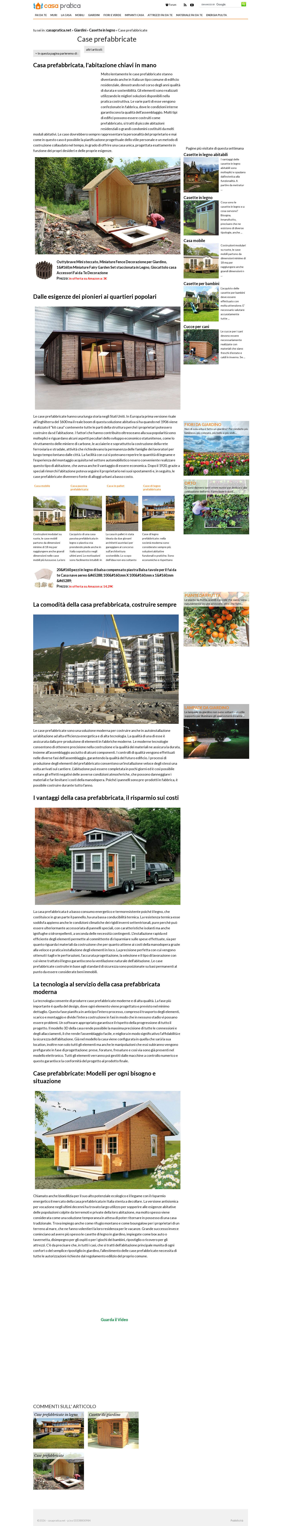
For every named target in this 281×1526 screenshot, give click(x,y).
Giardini (94, 15)
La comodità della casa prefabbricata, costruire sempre (105, 604)
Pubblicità (237, 1520)
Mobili (79, 15)
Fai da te (41, 15)
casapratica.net (58, 30)
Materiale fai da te (189, 15)
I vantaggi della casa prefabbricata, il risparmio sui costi (106, 797)
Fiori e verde (112, 15)
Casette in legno (102, 30)
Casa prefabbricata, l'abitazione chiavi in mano (94, 64)
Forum (171, 4)
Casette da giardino (104, 1415)
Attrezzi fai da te (160, 15)
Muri (53, 15)
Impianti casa (134, 15)
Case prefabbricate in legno (56, 1415)
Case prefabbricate (49, 1455)
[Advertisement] (79, 25)
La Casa (66, 15)
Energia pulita (216, 15)
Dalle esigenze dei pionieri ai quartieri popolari (95, 296)
